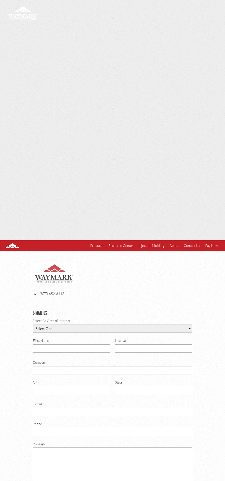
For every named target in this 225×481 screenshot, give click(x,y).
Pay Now (211, 246)
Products (96, 246)
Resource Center (120, 246)
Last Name (153, 346)
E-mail (112, 409)
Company (112, 367)
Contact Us (192, 246)
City (71, 387)
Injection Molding (151, 246)
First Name (71, 346)
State (153, 387)
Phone (112, 429)
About (174, 246)
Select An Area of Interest (112, 326)
